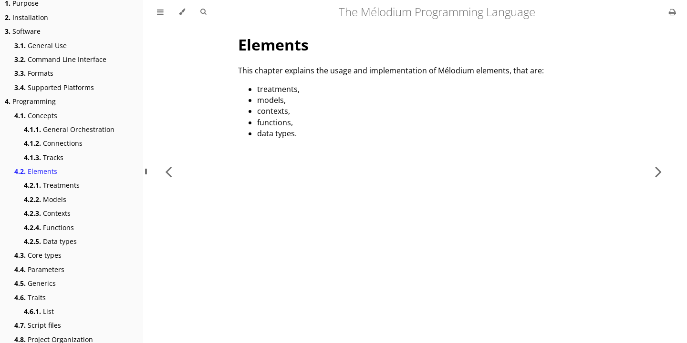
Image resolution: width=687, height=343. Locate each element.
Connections (53, 143)
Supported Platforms (54, 87)
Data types (50, 241)
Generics (35, 283)
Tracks (43, 157)
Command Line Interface (60, 59)
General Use (40, 45)
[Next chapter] (658, 171)
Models (45, 199)
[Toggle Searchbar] (203, 12)
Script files (37, 325)
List (39, 311)
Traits (30, 297)
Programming (30, 101)
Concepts (35, 115)
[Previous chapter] (168, 171)
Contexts (47, 213)
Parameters (39, 269)
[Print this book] (672, 12)
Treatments (52, 185)
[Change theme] (182, 12)
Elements (35, 171)
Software (23, 31)
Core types (38, 255)
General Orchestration (69, 129)
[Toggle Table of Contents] (160, 12)
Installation (26, 17)
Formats (33, 73)
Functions (49, 227)
